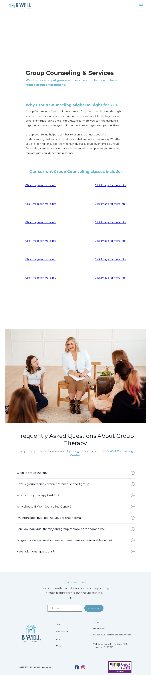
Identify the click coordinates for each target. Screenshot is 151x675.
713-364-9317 (99, 628)
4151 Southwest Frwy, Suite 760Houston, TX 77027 (110, 645)
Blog (59, 645)
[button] (140, 5)
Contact (97, 622)
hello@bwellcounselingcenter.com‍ (112, 634)
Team (59, 624)
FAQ (58, 639)
